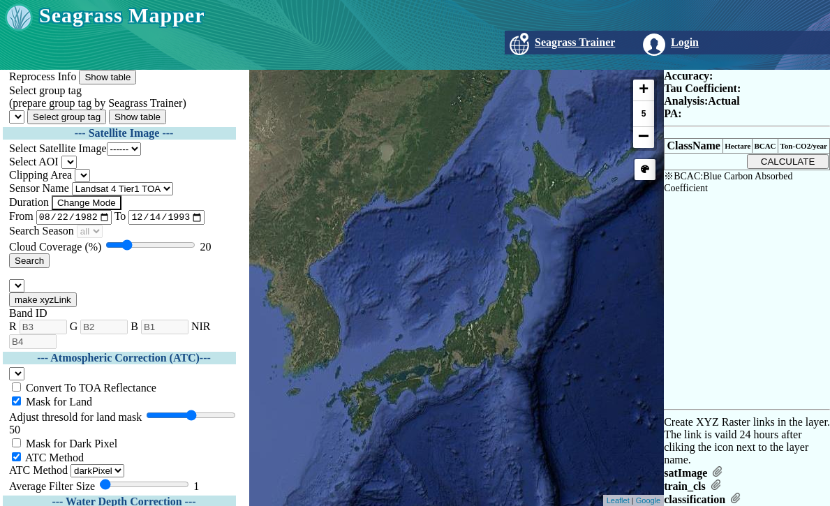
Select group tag (67, 117)
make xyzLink (43, 302)
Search (29, 263)
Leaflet (618, 500)
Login (685, 42)
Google (648, 500)
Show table (107, 77)
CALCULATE (788, 161)
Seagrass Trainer (575, 42)
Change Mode (86, 203)
